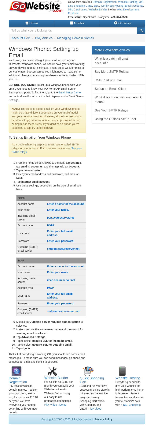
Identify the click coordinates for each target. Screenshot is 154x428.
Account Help (21, 38)
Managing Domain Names (75, 38)
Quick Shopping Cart (92, 380)
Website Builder (97, 9)
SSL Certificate (132, 404)
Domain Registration (105, 1)
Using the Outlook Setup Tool (115, 119)
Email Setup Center (70, 92)
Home (31, 23)
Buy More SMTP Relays (112, 71)
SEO (96, 5)
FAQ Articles (44, 38)
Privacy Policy (103, 419)
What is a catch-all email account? (112, 61)
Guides (77, 23)
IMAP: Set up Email (109, 80)
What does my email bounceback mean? (118, 100)
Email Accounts (134, 5)
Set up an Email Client (110, 89)
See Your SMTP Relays (111, 110)
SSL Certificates (77, 9)
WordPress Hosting (112, 5)
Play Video (50, 404)
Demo (62, 404)
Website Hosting (128, 1)
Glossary (122, 23)
